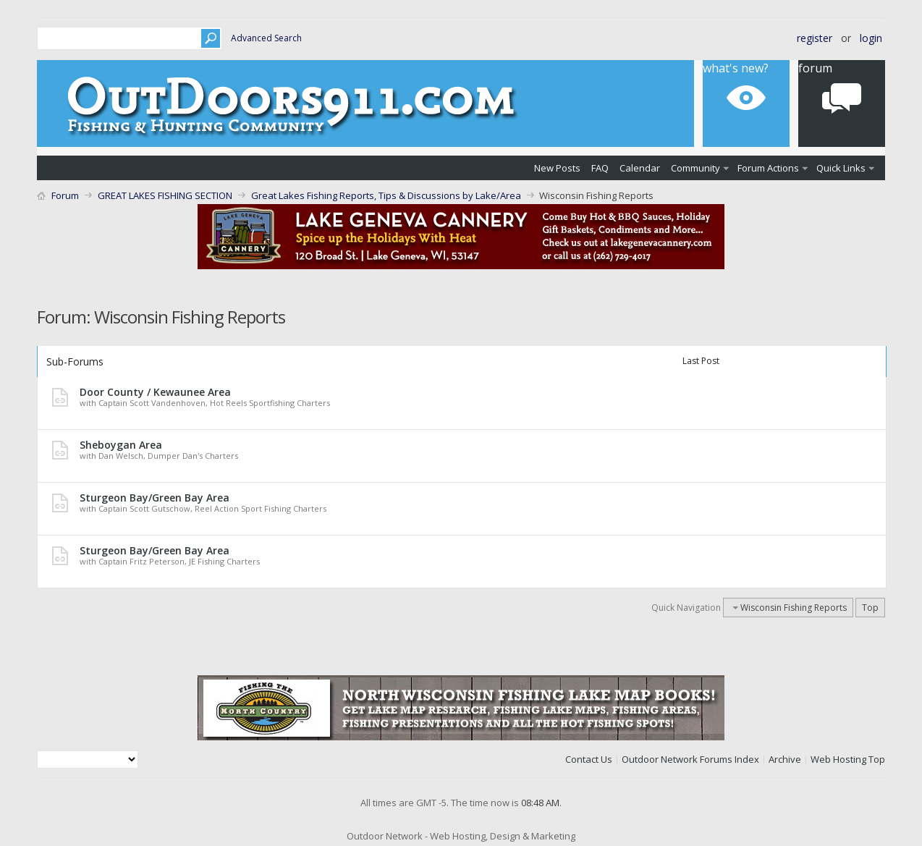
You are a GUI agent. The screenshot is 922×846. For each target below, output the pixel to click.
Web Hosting (838, 759)
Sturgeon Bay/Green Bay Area (154, 497)
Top (870, 607)
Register (814, 38)
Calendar (639, 167)
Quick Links (841, 167)
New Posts (557, 167)
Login (871, 38)
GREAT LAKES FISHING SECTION (165, 195)
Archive (785, 759)
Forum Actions (768, 167)
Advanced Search (266, 38)
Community (695, 167)
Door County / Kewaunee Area (155, 392)
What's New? (736, 68)
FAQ (600, 167)
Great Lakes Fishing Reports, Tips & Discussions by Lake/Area (386, 195)
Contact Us (588, 759)
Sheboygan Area (121, 445)
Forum (815, 68)
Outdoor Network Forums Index (690, 759)
